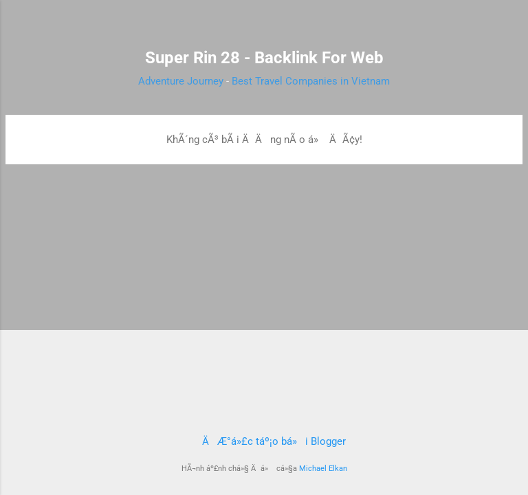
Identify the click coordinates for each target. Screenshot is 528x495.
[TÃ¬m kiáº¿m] (508, 28)
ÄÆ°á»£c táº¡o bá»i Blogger (264, 441)
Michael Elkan (323, 468)
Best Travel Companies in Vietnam (311, 81)
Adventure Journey (180, 81)
